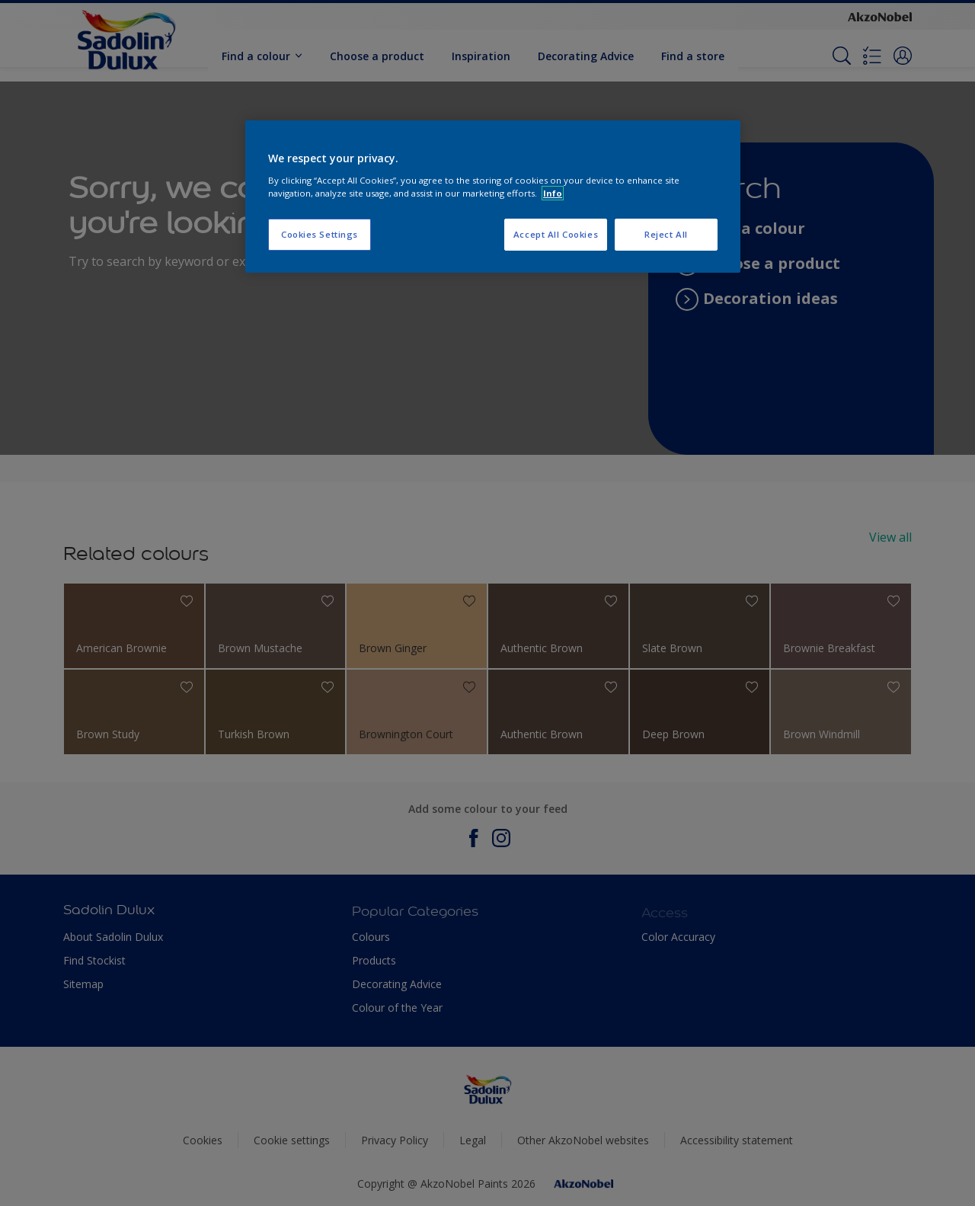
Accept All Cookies (555, 234)
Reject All (666, 234)
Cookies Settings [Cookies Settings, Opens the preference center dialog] (319, 234)
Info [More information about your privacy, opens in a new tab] (552, 193)
